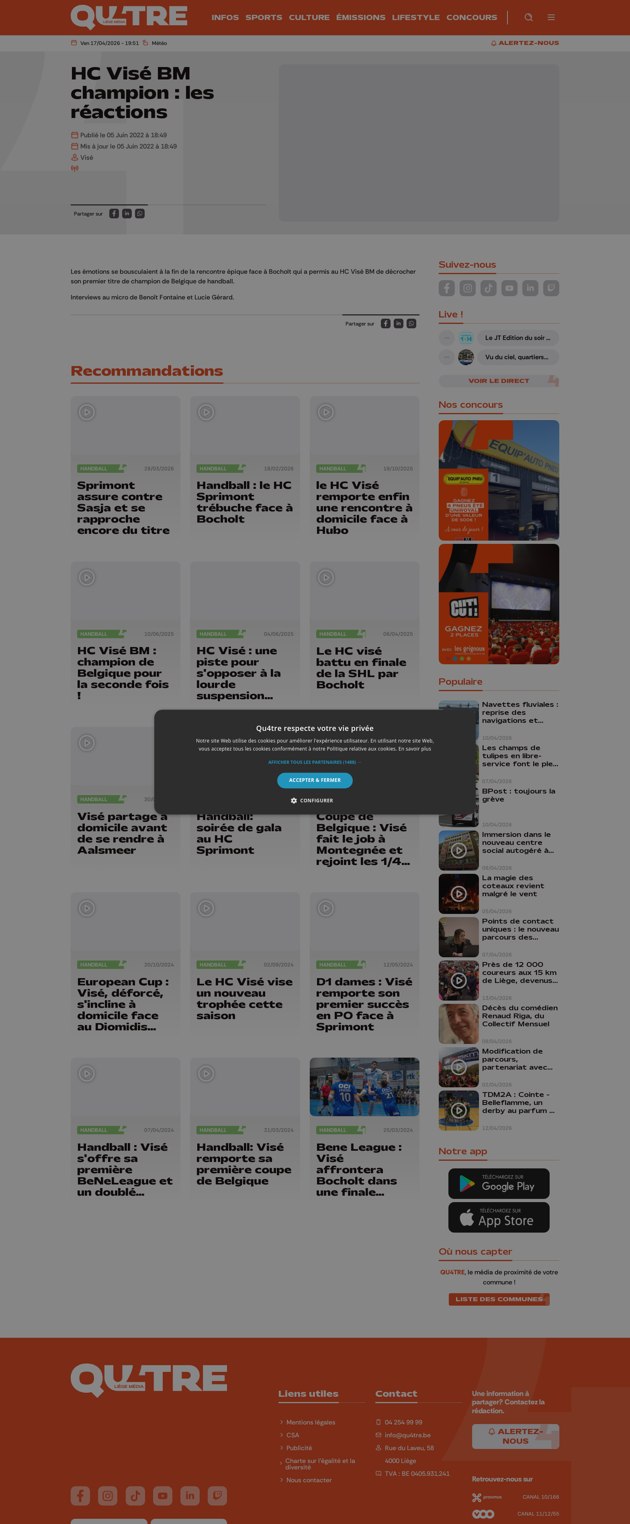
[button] (315, 762)
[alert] (315, 762)
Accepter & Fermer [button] (315, 780)
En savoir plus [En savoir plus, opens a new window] (415, 748)
